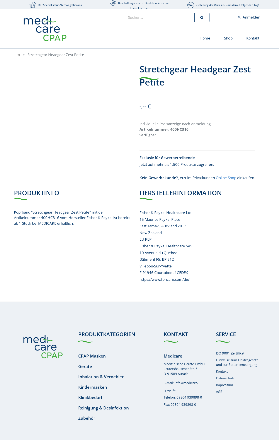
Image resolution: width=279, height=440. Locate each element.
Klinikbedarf (90, 397)
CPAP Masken (92, 356)
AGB (219, 391)
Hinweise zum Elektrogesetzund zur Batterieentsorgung (237, 362)
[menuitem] (205, 38)
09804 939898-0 (189, 397)
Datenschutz (225, 378)
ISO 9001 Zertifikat (230, 353)
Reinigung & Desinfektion (103, 408)
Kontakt (222, 371)
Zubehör (86, 418)
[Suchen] (201, 17)
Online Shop (226, 177)
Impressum (224, 385)
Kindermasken (92, 387)
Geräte (85, 366)
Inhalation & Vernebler (101, 377)
